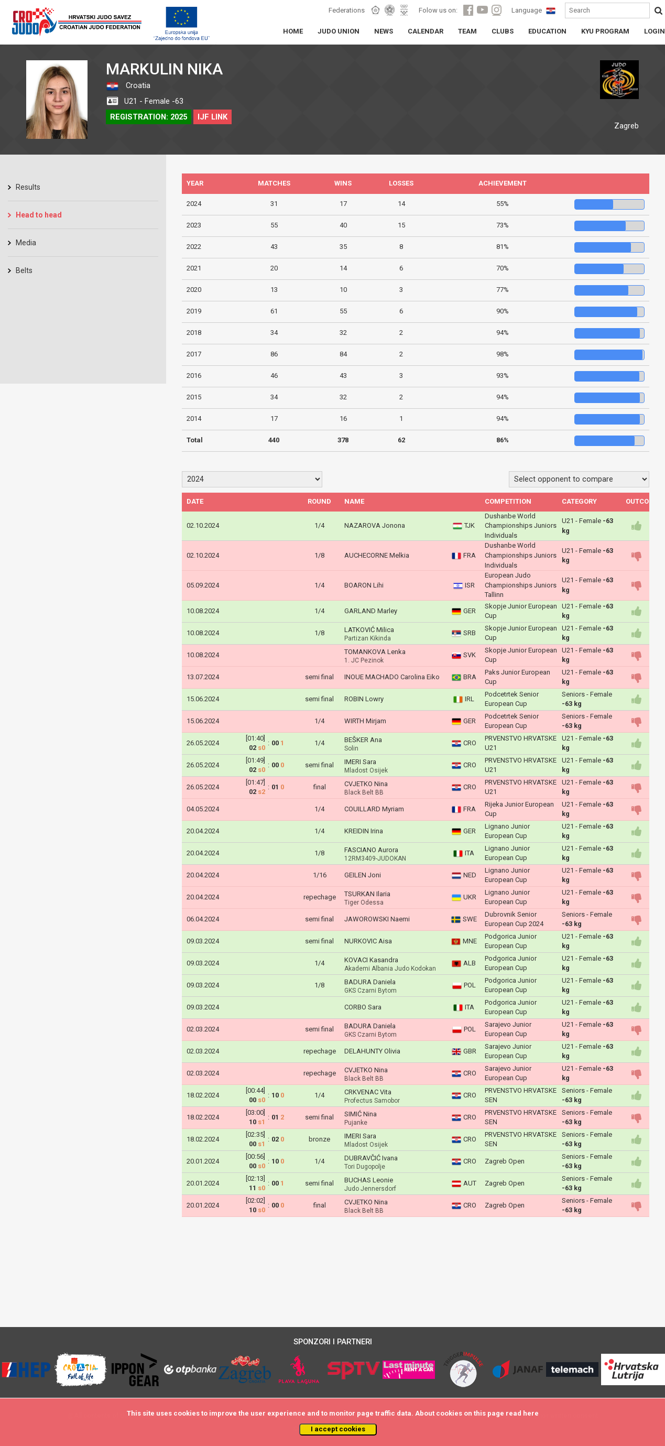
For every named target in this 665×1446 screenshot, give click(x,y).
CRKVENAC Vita (367, 1092)
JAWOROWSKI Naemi (377, 919)
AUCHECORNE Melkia (376, 555)
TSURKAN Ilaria (367, 894)
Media (26, 242)
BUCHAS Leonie (368, 1180)
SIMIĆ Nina (360, 1114)
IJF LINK (212, 117)
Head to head (39, 215)
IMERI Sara (360, 762)
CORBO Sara (362, 1007)
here (531, 1413)
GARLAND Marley (370, 611)
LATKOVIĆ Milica (369, 630)
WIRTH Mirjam (365, 721)
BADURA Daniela (370, 982)
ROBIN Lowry (364, 699)
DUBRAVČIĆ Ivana (371, 1158)
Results (28, 187)
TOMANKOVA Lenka (375, 652)
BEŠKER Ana (363, 740)
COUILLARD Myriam (374, 809)
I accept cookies (338, 1429)
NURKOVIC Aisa (368, 941)
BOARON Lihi (364, 585)
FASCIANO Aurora (371, 850)
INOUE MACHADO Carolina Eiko (392, 677)
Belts (24, 270)
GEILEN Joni (362, 875)
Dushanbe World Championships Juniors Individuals (521, 525)
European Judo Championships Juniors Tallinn (521, 585)
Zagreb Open (505, 1161)
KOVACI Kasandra (371, 960)
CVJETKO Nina (366, 784)
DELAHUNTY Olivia (372, 1051)
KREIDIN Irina (363, 831)
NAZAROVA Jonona (374, 525)
